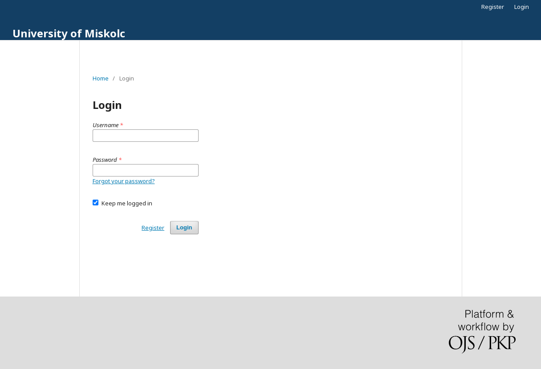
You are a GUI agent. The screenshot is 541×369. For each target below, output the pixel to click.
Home (101, 78)
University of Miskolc (68, 33)
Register (492, 7)
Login (521, 7)
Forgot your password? (124, 181)
